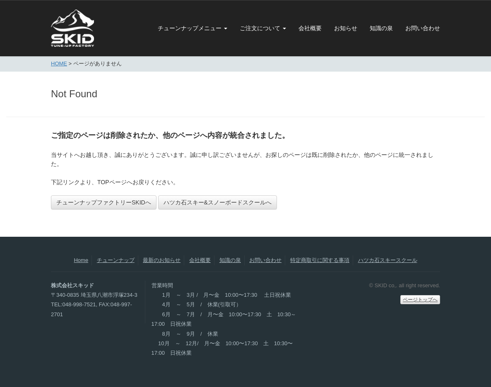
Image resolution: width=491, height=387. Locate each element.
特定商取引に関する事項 (319, 260)
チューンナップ (116, 260)
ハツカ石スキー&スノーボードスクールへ (218, 202)
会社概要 (310, 28)
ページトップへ (420, 300)
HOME (59, 63)
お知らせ (345, 28)
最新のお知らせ (162, 260)
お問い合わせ (422, 28)
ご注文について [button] (263, 28)
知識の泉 (381, 28)
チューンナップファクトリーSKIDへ (103, 202)
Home (81, 260)
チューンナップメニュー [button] (192, 28)
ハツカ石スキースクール (387, 260)
